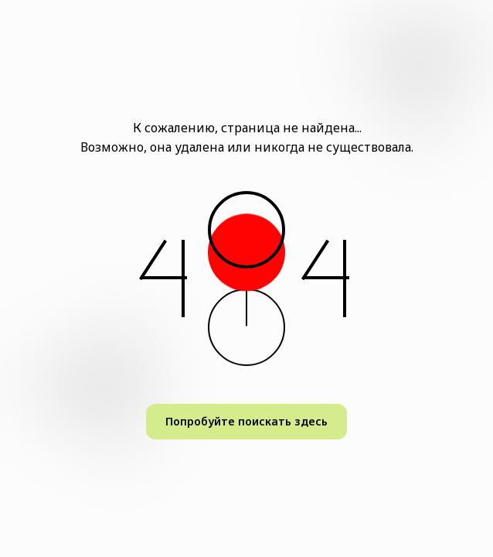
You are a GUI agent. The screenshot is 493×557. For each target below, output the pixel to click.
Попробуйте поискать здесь (246, 421)
